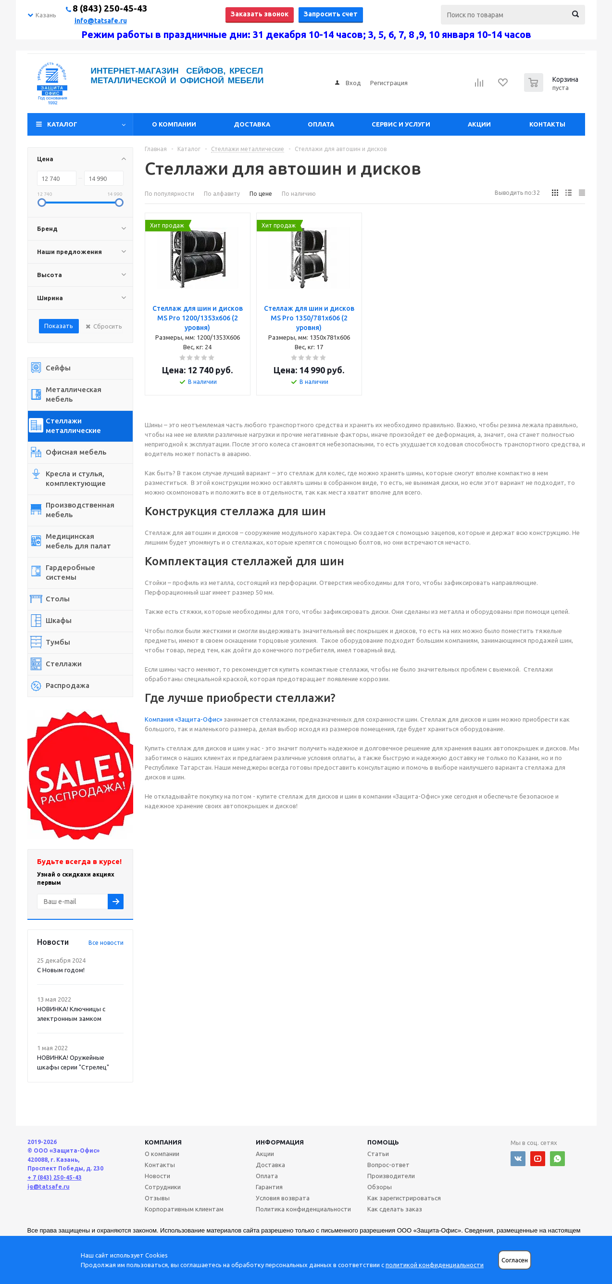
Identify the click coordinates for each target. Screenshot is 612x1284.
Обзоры (379, 1186)
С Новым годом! (61, 969)
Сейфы (58, 368)
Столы (58, 599)
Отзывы (157, 1198)
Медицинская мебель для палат (78, 541)
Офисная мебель (76, 452)
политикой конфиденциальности (435, 1264)
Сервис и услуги (401, 124)
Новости (157, 1175)
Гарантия (269, 1186)
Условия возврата (283, 1198)
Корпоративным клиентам (184, 1209)
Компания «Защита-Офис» (183, 719)
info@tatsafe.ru (101, 21)
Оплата (321, 124)
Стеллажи (64, 664)
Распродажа (67, 685)
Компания (163, 1142)
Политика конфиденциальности (303, 1209)
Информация (280, 1142)
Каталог (62, 124)
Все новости (106, 943)
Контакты (547, 124)
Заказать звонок (259, 14)
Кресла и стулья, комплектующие (76, 478)
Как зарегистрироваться (404, 1198)
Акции (479, 124)
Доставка (252, 124)
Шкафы (59, 620)
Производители (391, 1175)
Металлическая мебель (73, 394)
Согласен (514, 1260)
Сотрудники (163, 1186)
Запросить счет (331, 14)
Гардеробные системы (70, 572)
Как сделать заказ (394, 1209)
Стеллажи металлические (73, 425)
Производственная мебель (80, 510)
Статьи (378, 1153)
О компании (174, 124)
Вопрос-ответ (388, 1164)
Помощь (383, 1142)
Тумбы (58, 642)
